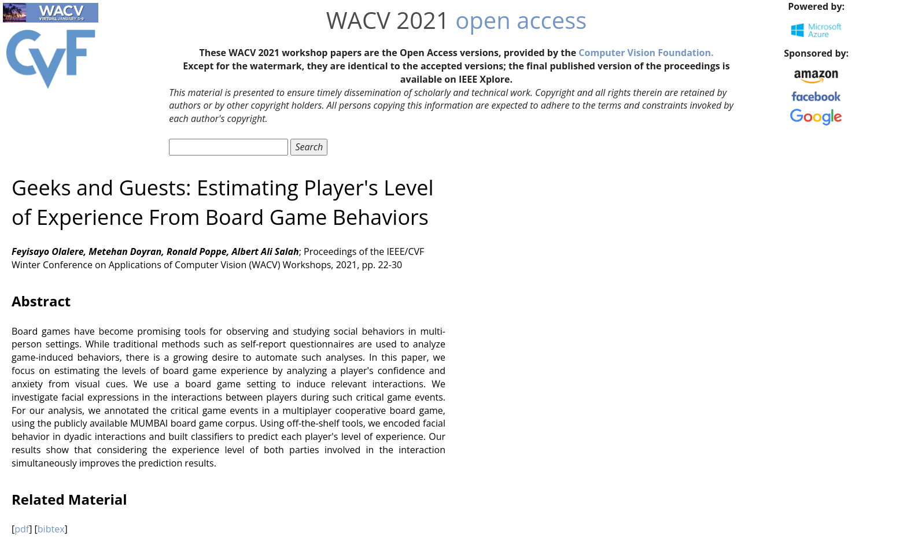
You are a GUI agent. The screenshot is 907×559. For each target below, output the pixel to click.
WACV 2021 (387, 20)
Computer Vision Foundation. (645, 52)
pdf (21, 529)
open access (521, 20)
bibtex (51, 529)
